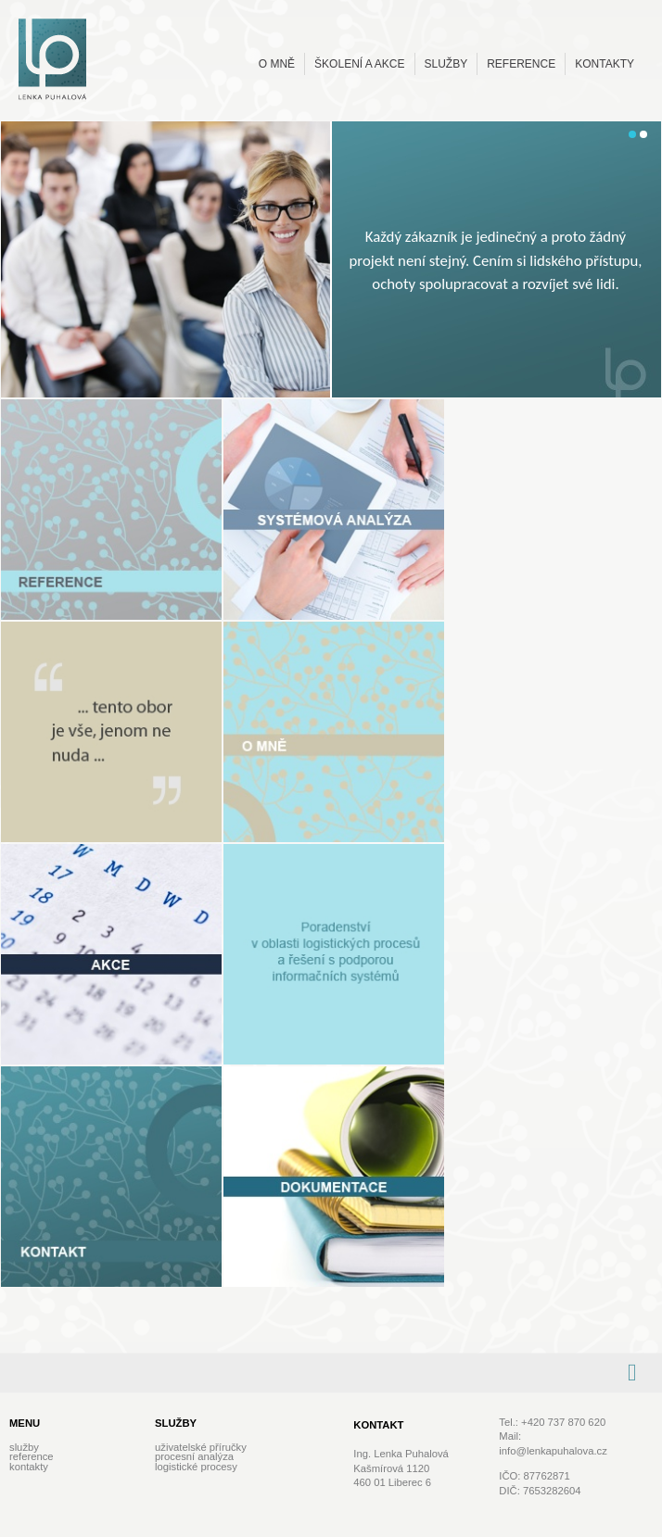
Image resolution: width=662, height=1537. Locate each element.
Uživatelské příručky (201, 1447)
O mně (277, 63)
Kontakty (604, 63)
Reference (521, 63)
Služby (446, 63)
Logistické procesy (196, 1466)
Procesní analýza (194, 1456)
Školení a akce (359, 63)
